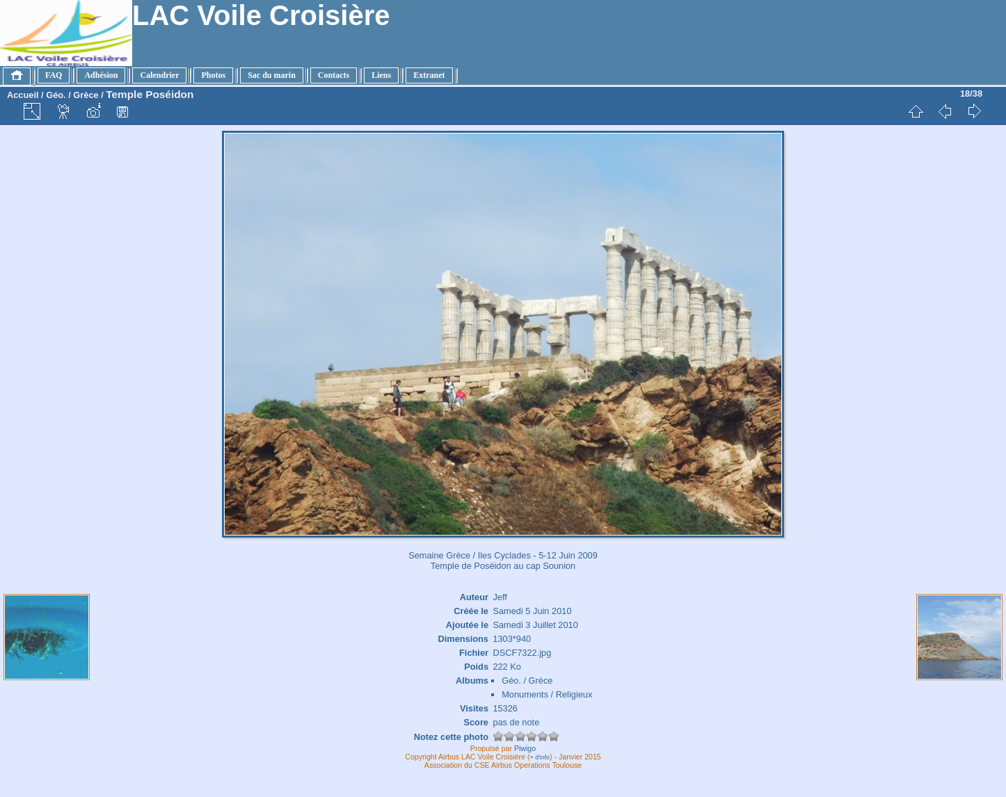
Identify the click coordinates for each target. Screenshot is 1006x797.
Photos (213, 75)
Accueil (23, 95)
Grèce (85, 95)
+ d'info (540, 757)
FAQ (53, 75)
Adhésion (101, 75)
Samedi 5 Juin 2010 (532, 611)
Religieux (574, 694)
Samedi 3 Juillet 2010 (535, 625)
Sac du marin (272, 75)
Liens (381, 75)
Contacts (333, 75)
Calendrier (159, 75)
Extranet (429, 75)
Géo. (55, 95)
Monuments (525, 694)
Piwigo (525, 748)
